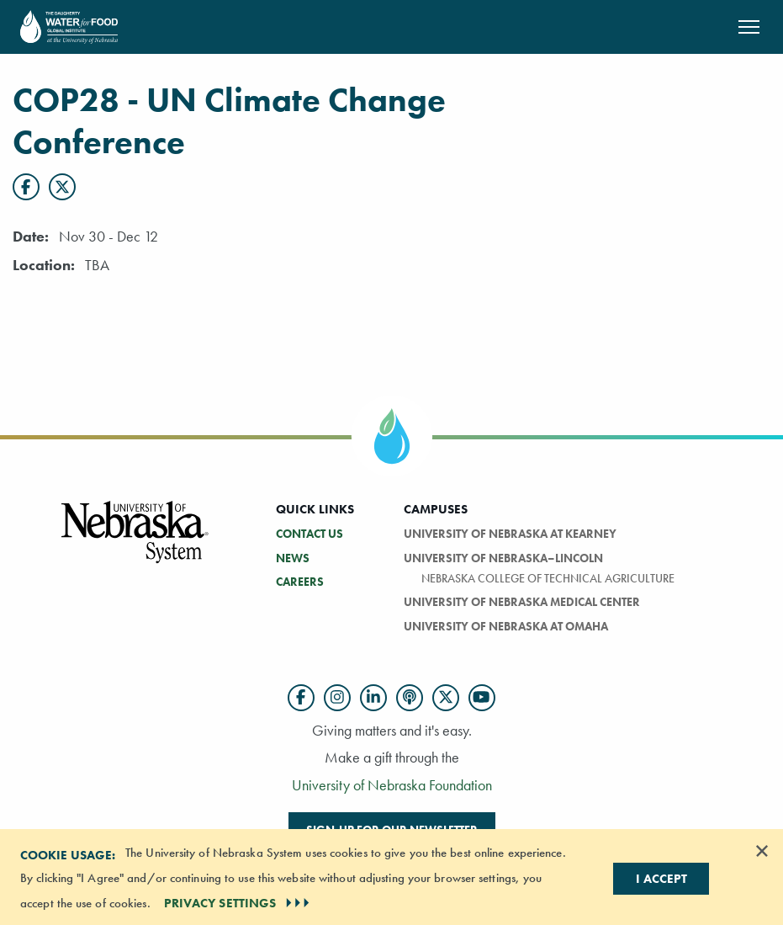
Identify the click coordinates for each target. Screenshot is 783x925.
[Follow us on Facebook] (301, 697)
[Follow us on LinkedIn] (373, 697)
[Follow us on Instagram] (337, 697)
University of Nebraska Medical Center (522, 601)
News (292, 558)
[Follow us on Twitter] (445, 697)
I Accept (661, 878)
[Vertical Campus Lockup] (135, 541)
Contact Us (309, 533)
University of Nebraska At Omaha (506, 626)
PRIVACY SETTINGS (239, 903)
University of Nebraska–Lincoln (503, 558)
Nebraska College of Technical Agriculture (548, 578)
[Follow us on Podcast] (409, 697)
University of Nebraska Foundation (392, 785)
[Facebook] (26, 186)
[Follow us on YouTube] (481, 697)
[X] (62, 186)
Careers (300, 581)
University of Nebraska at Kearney (510, 533)
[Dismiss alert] (762, 851)
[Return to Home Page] (69, 25)
